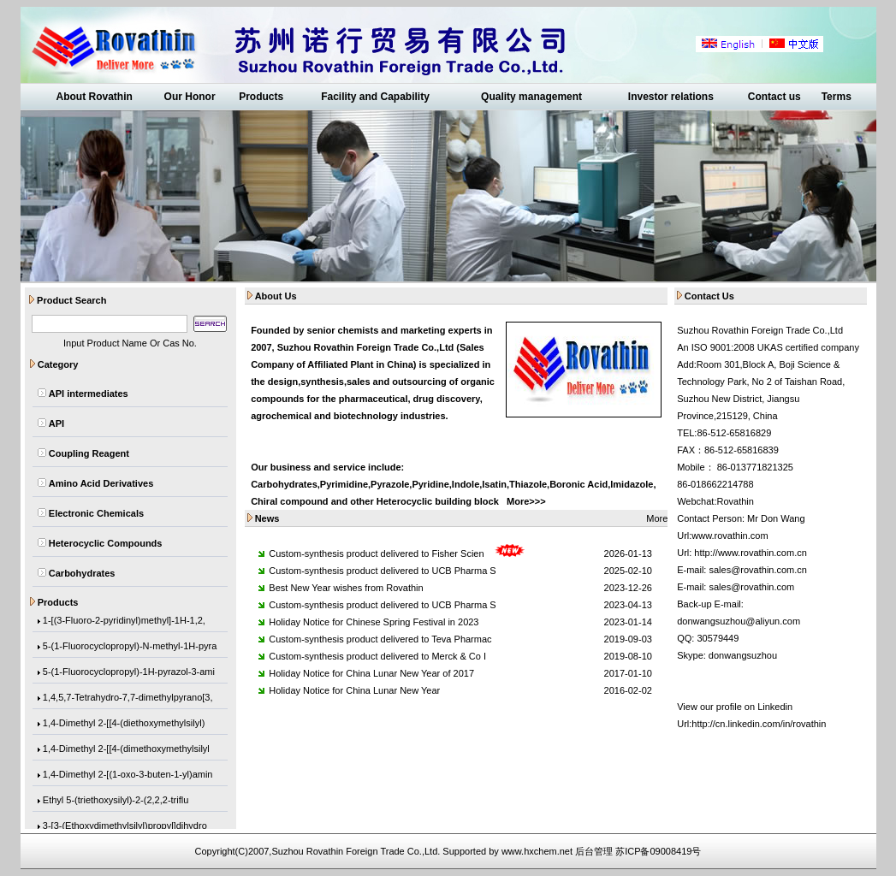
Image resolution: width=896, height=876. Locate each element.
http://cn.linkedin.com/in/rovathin (758, 724)
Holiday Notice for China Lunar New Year (354, 690)
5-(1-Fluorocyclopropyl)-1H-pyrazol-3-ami (129, 673)
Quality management (531, 97)
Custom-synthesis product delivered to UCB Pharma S (382, 570)
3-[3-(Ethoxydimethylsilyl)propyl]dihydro (125, 827)
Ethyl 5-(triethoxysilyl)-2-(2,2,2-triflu (116, 801)
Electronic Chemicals (96, 513)
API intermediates (88, 393)
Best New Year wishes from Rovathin (346, 588)
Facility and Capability (375, 97)
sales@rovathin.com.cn (758, 570)
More (657, 518)
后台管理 (594, 851)
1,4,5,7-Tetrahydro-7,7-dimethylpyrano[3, (128, 699)
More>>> (526, 501)
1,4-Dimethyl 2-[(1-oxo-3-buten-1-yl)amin (128, 776)
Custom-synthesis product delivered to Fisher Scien (376, 553)
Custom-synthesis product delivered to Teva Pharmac (380, 639)
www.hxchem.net (537, 851)
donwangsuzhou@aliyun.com (738, 621)
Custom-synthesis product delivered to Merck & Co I (377, 656)
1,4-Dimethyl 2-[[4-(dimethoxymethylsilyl (126, 750)
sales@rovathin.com (751, 587)
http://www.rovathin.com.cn (750, 553)
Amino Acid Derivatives (101, 483)
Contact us (774, 97)
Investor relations (671, 97)
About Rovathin (94, 97)
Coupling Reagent (89, 453)
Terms (836, 97)
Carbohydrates (82, 573)
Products (261, 97)
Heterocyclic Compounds (106, 543)
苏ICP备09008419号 (658, 851)
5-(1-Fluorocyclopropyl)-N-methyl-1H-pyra (130, 647)
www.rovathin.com (729, 535)
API (56, 423)
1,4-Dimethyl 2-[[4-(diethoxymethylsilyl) (124, 724)
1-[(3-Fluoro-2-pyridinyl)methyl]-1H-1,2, (124, 622)
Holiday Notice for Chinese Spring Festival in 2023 (373, 622)
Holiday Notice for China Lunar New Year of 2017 (371, 673)
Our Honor (190, 97)
